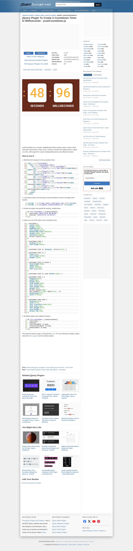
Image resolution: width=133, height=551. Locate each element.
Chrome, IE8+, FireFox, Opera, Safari (33, 69)
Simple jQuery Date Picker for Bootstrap (94, 95)
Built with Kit (97, 188)
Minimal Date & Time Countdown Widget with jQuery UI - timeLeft (29, 472)
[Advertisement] (50, 37)
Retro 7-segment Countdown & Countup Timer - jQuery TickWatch (50, 396)
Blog (94, 10)
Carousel (102, 198)
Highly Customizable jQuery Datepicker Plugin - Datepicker (70, 448)
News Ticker (101, 207)
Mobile (99, 55)
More (44, 532)
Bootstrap (87, 210)
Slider (85, 59)
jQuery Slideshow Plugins (60, 523)
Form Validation (88, 204)
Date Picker (98, 204)
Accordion (100, 44)
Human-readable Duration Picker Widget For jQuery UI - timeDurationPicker (70, 472)
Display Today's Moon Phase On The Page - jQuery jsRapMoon (31, 448)
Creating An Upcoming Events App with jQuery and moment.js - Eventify (50, 448)
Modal (86, 207)
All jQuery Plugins (88, 44)
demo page (32, 336)
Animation (86, 46)
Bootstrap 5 (87, 198)
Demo (29, 53)
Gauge (95, 217)
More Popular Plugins (104, 160)
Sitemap (79, 544)
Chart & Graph (101, 46)
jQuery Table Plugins (59, 529)
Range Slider (88, 217)
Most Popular (88, 75)
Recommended (97, 75)
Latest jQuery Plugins (47, 10)
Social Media (87, 62)
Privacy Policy (72, 544)
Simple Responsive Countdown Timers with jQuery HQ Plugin (29, 396)
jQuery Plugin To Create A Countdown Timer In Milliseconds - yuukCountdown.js (49, 19)
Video (105, 220)
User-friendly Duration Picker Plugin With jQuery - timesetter (46, 369)
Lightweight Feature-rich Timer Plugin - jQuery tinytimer (69, 396)
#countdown (48, 69)
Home (25, 10)
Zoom (98, 66)
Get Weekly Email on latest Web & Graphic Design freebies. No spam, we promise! (96, 172)
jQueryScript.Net (62, 544)
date (23, 152)
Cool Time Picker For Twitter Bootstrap (94, 136)
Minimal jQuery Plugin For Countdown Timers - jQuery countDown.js (30, 420)
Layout (99, 51)
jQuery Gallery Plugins (59, 532)
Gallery (85, 51)
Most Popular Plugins (64, 10)
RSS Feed (86, 544)
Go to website (68, 61)
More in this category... (36, 57)
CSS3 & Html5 (87, 48)
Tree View (99, 220)
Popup (86, 214)
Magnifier (105, 204)
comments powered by (31, 483)
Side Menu (102, 217)
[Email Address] (97, 178)
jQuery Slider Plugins (59, 520)
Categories (34, 10)
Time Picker (102, 210)
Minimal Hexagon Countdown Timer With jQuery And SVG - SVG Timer (49, 367)
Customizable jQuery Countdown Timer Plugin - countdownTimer (50, 472)
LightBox (86, 53)
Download (41, 53)
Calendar (92, 207)
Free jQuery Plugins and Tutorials (36, 3)
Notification (93, 214)
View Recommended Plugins (36, 60)
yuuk (53, 333)
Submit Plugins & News (90, 531)
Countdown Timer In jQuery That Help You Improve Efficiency (50, 420)
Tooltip (85, 66)
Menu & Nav (87, 55)
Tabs (86, 220)
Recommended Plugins (81, 10)
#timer (55, 69)
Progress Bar (102, 214)
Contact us (102, 531)
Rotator (99, 57)
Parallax (94, 210)
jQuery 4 (95, 198)
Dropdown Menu (97, 201)
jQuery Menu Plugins (59, 526)
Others (85, 57)
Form (98, 48)
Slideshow (100, 59)
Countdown (87, 201)
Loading (99, 53)
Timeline (92, 220)
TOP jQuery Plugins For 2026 (36, 64)
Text (85, 64)
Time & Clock (100, 64)
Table (98, 62)
